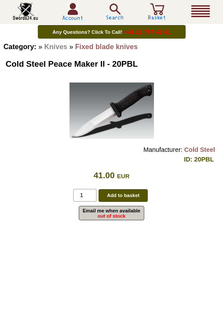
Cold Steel (199, 149)
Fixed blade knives (106, 46)
